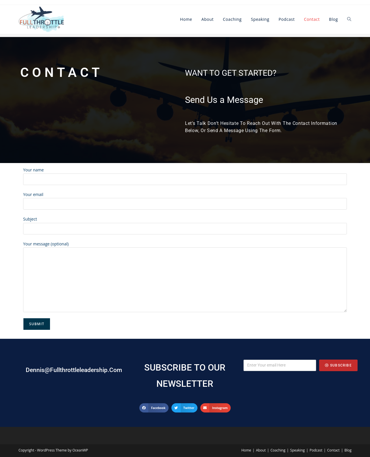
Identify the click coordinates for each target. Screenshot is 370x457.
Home (246, 450)
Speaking (297, 450)
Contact (333, 450)
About (261, 450)
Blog (348, 450)
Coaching (278, 450)
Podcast (316, 450)
